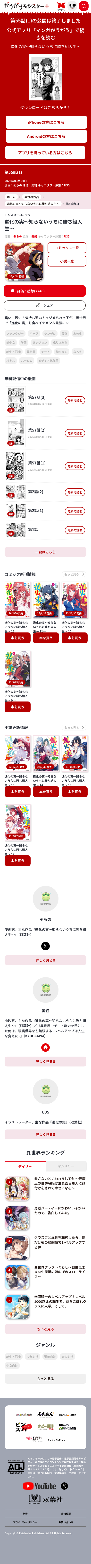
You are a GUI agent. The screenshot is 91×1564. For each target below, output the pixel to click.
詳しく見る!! (45, 960)
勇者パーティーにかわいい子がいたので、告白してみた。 (59, 1210)
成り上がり (60, 342)
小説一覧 (67, 261)
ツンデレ (50, 333)
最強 (64, 333)
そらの (17, 185)
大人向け (67, 1356)
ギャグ (34, 333)
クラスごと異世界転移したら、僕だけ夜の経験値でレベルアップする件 (59, 1242)
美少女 (10, 342)
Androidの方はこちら (46, 136)
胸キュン (61, 352)
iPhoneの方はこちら (46, 122)
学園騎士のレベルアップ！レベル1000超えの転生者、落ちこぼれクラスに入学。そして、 (60, 1301)
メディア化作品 (48, 360)
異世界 (31, 352)
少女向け (12, 1365)
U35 (67, 185)
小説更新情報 (16, 727)
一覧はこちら (45, 551)
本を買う (17, 637)
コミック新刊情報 (20, 574)
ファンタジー (15, 333)
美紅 (34, 185)
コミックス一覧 (67, 247)
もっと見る (45, 1328)
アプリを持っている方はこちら (45, 152)
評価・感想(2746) (31, 290)
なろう (77, 352)
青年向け (50, 1356)
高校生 (77, 333)
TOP (25, 1513)
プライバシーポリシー (25, 1522)
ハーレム (27, 360)
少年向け (32, 1356)
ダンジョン (40, 342)
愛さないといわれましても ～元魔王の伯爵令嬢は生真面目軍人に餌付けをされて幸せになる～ (59, 1183)
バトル (10, 360)
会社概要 (66, 1513)
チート (45, 352)
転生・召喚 (13, 352)
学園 (24, 342)
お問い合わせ (66, 1522)
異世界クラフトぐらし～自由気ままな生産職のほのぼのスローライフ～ (59, 1272)
